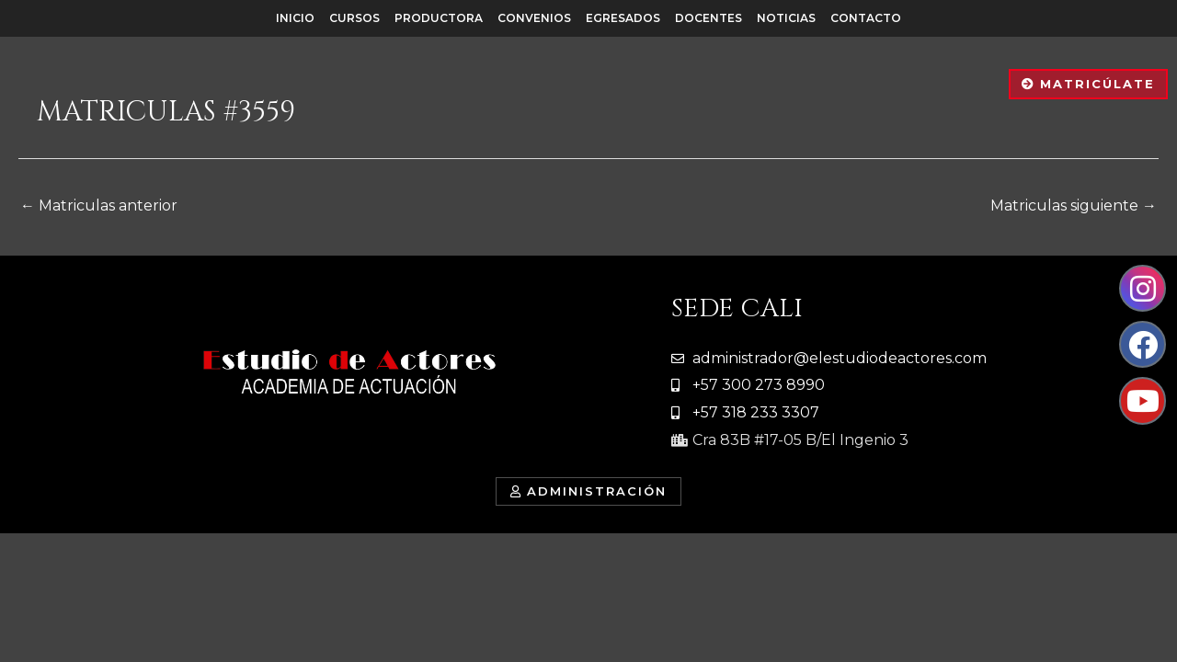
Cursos (354, 18)
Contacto (865, 18)
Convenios (534, 18)
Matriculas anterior (98, 205)
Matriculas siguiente (1073, 205)
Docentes (708, 18)
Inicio (295, 18)
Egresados (623, 18)
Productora (438, 18)
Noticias (786, 18)
